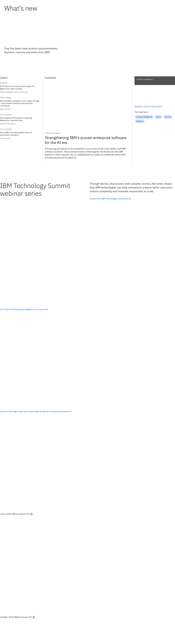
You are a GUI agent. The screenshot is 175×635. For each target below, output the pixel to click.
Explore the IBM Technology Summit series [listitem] (110, 198)
